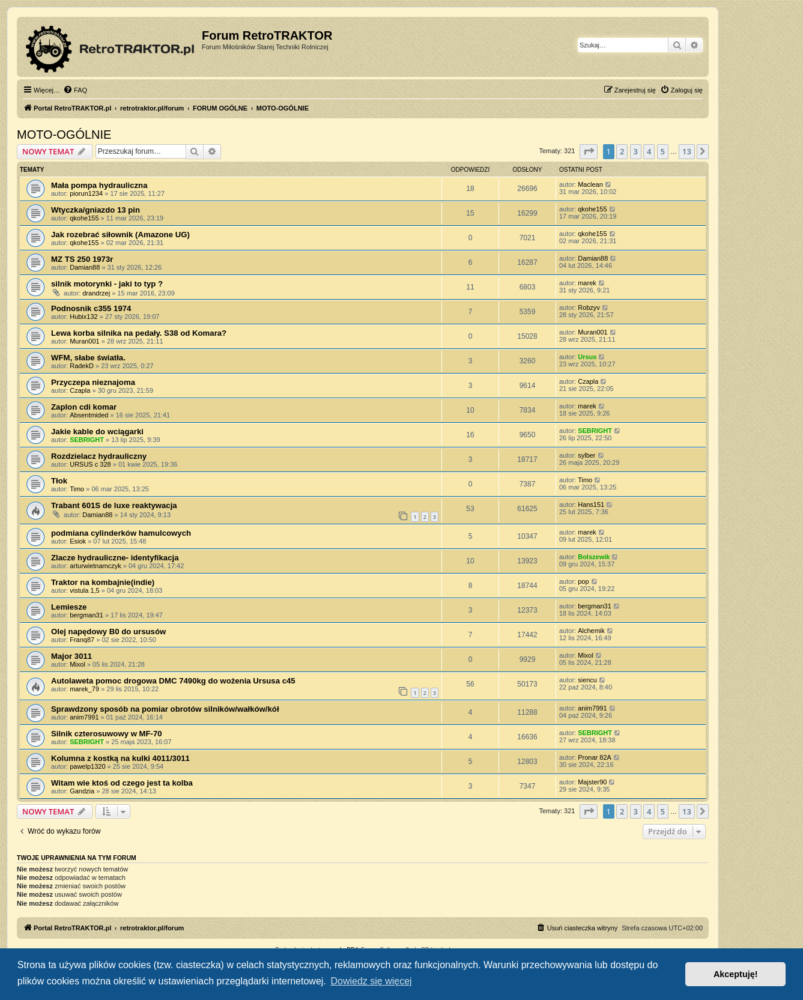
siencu (587, 679)
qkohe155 (84, 218)
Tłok (59, 480)
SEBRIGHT (87, 439)
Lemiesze (68, 606)
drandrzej (96, 293)
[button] (589, 151)
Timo (77, 488)
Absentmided (89, 415)
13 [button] (686, 151)
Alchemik (591, 630)
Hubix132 (83, 316)
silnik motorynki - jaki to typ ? (107, 283)
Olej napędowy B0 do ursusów (108, 631)
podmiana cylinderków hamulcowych (121, 533)
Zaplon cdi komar (84, 406)
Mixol (77, 664)
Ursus (587, 356)
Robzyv (589, 307)
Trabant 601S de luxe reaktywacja (114, 505)
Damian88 (85, 267)
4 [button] (649, 151)
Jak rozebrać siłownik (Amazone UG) (120, 234)
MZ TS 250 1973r (82, 259)
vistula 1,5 (85, 590)
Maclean (590, 184)
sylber (586, 455)
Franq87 (82, 639)
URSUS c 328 (90, 464)
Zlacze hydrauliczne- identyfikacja (115, 557)
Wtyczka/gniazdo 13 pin (95, 209)
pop (583, 581)
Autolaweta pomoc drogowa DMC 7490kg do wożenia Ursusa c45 (173, 680)
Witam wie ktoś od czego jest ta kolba (122, 782)
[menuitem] (75, 90)
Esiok (78, 541)
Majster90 (592, 782)
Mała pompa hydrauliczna (99, 185)
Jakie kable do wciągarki (97, 431)
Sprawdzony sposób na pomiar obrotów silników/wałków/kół (165, 709)
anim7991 (84, 717)
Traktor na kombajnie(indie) (102, 582)
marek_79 (84, 688)
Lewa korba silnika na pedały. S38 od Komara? (138, 333)
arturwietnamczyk (95, 565)
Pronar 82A (594, 757)
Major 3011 (71, 656)
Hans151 (591, 504)
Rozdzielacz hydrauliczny (99, 456)
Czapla (80, 390)
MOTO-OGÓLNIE (64, 134)
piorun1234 (86, 193)
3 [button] (636, 151)
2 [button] (622, 151)
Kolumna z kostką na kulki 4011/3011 (120, 758)
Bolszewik (594, 556)
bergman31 (86, 615)
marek (587, 282)
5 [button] (663, 151)
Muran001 (85, 341)
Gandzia (82, 791)
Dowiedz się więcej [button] (370, 981)
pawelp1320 (87, 766)
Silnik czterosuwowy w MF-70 (106, 733)
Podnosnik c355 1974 (91, 308)
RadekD (82, 365)
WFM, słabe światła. (88, 357)
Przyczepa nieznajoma (93, 382)
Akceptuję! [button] (736, 974)
